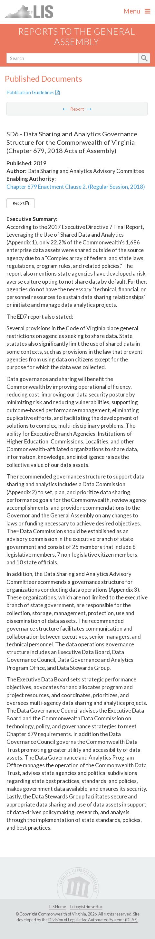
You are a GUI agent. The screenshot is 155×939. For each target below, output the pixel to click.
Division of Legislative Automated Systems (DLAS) (93, 919)
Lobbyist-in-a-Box (86, 906)
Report (20, 203)
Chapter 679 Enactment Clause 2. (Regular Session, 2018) (75, 186)
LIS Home (57, 906)
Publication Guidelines (33, 92)
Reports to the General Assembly (76, 36)
